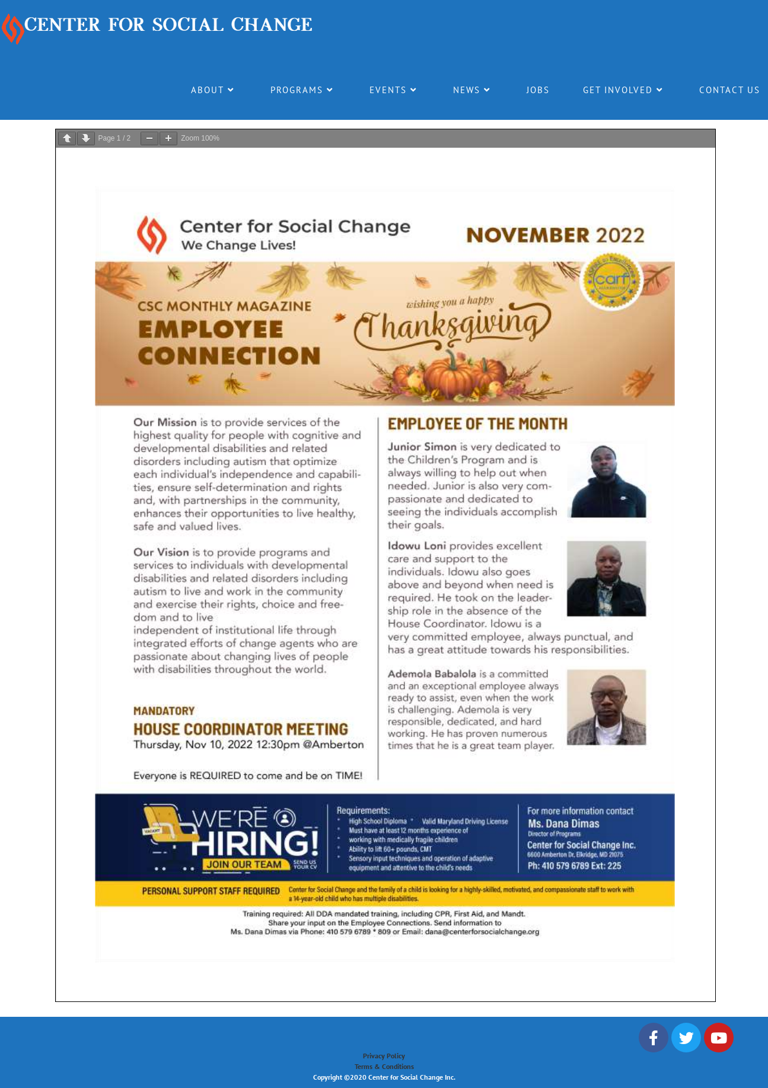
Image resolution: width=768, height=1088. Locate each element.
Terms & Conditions (384, 1066)
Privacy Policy (384, 1055)
